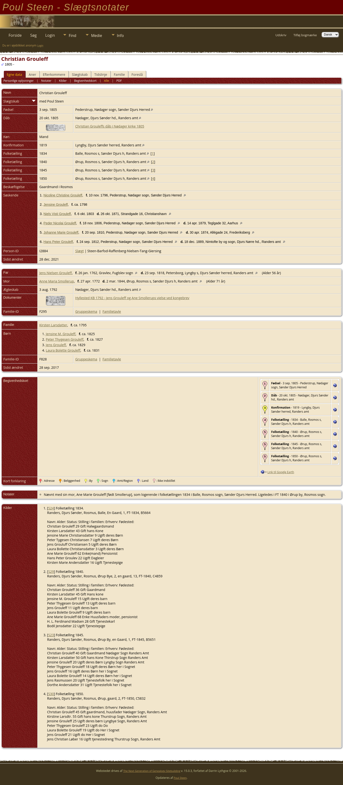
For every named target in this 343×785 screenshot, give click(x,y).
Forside (15, 35)
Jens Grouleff (56, 345)
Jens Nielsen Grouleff (55, 273)
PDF (119, 81)
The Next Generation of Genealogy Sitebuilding (151, 771)
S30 (51, 694)
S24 (51, 508)
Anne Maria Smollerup (56, 281)
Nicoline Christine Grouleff (63, 195)
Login (50, 35)
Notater (46, 81)
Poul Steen (180, 778)
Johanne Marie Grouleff (61, 232)
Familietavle (111, 311)
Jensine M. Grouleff (60, 334)
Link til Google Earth (280, 472)
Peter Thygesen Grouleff (64, 339)
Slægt (79, 251)
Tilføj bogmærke (305, 35)
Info (120, 35)
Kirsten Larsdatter (53, 325)
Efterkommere (54, 74)
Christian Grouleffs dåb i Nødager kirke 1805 (109, 126)
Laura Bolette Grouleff (63, 350)
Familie (119, 74)
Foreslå (137, 74)
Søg (33, 35)
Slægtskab (80, 74)
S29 (51, 571)
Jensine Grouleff (56, 204)
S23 (51, 635)
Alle (106, 81)
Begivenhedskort (85, 81)
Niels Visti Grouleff (57, 214)
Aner (32, 74)
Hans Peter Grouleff (58, 242)
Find (72, 35)
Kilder (62, 81)
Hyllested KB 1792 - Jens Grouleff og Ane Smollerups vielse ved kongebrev (132, 298)
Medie (96, 35)
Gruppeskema (86, 311)
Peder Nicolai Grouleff (60, 223)
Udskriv (280, 35)
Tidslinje (100, 74)
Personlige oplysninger (18, 81)
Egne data (14, 74)
